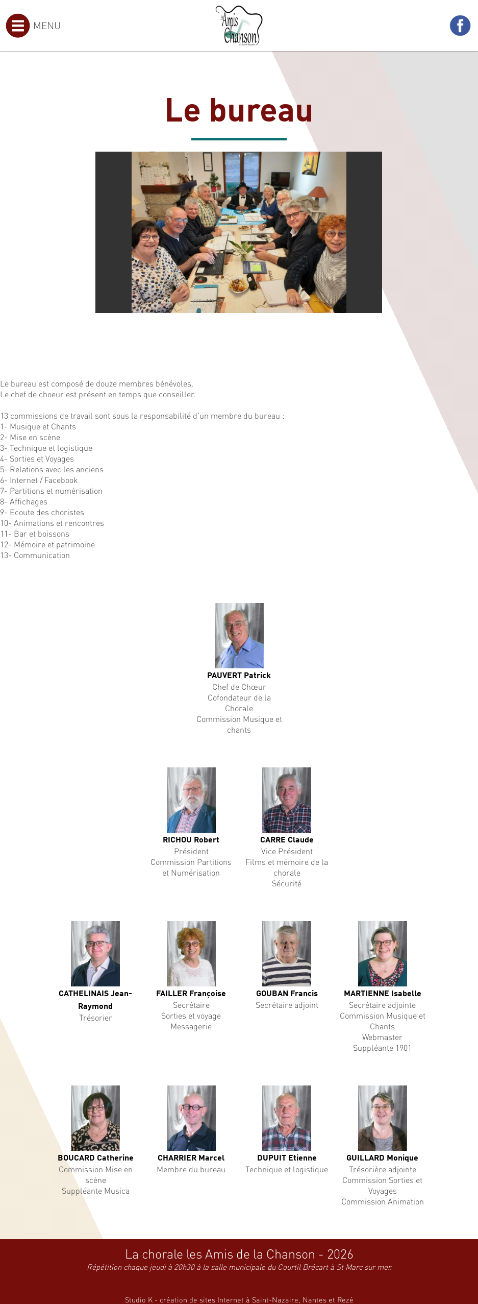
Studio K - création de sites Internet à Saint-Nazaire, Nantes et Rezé (239, 1299)
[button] (373, 161)
